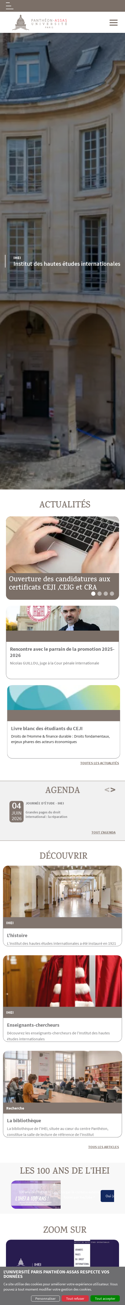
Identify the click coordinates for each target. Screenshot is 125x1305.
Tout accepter (105, 1298)
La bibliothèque (24, 1142)
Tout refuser (75, 1298)
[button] (93, 594)
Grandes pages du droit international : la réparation (46, 836)
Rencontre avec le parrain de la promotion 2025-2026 (62, 652)
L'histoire (17, 957)
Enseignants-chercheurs (33, 1047)
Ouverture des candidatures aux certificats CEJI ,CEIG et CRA (59, 584)
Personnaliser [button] (45, 1298)
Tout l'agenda (103, 854)
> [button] (113, 811)
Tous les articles (103, 1169)
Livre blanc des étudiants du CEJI (69, 728)
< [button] (107, 811)
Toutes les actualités (99, 763)
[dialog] (62, 1286)
